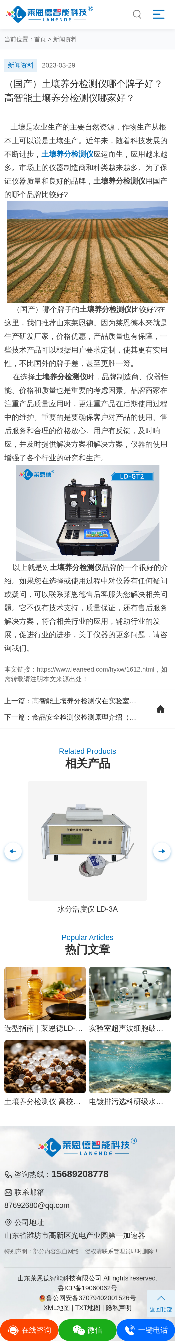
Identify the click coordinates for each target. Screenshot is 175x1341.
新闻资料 (65, 39)
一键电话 (146, 1330)
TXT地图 (88, 1307)
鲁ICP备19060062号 (87, 1288)
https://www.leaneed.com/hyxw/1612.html (95, 669)
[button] (162, 851)
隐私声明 (119, 1307)
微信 (87, 1330)
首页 (40, 39)
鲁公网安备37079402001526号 (87, 1298)
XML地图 (56, 1307)
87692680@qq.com (37, 1205)
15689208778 (79, 1174)
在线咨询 (29, 1330)
